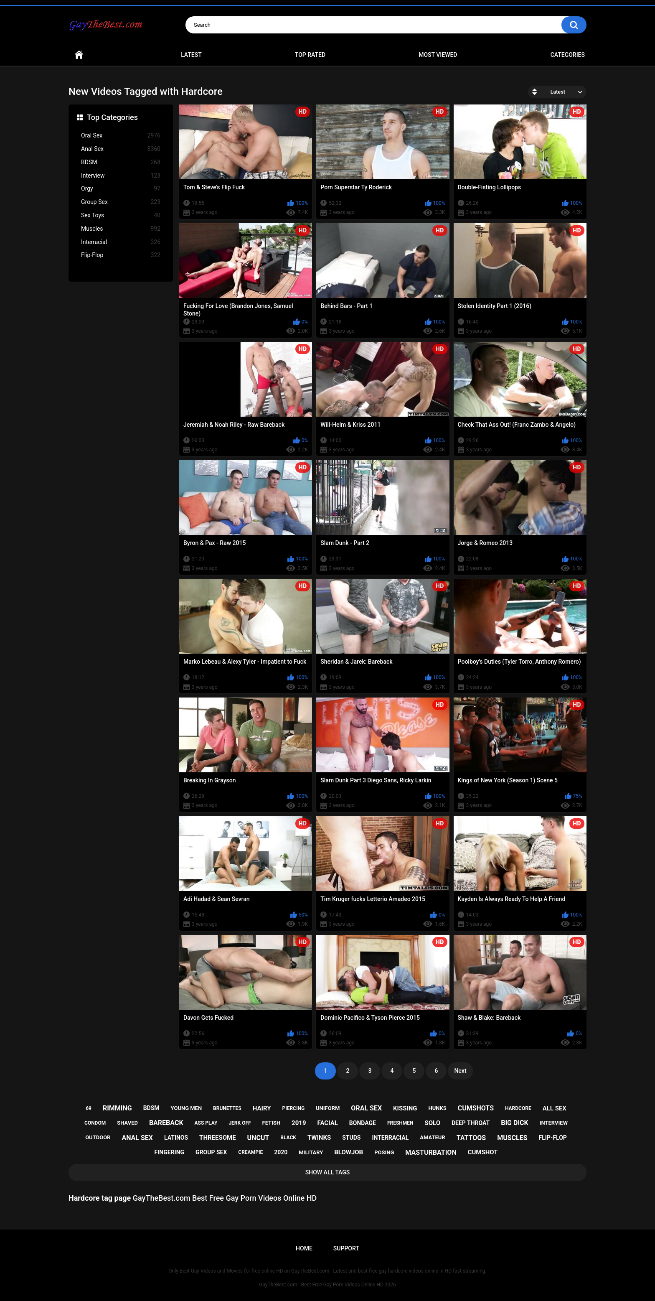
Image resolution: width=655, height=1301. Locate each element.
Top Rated (310, 54)
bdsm (151, 1108)
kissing (405, 1108)
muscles (512, 1138)
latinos (176, 1137)
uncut (258, 1138)
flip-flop (552, 1137)
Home (79, 55)
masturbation (430, 1152)
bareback (166, 1123)
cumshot (483, 1152)
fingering (170, 1152)
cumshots (476, 1108)
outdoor (97, 1137)
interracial (390, 1137)
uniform (328, 1108)
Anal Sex (120, 149)
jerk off (239, 1123)
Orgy (120, 188)
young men (186, 1108)
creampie (250, 1152)
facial (327, 1123)
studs (351, 1137)
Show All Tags (327, 1172)
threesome (217, 1137)
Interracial (120, 242)
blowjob (348, 1152)
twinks (319, 1137)
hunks (438, 1108)
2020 (280, 1152)
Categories (568, 54)
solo (432, 1123)
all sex (554, 1108)
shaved (127, 1123)
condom (95, 1123)
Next (460, 1070)
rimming (117, 1108)
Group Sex (120, 202)
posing (384, 1152)
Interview (120, 175)
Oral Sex (120, 135)
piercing (293, 1108)
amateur (432, 1137)
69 (88, 1108)
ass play (206, 1123)
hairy (262, 1108)
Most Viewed (438, 54)
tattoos (471, 1138)
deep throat (471, 1123)
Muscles (120, 228)
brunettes (227, 1108)
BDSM (120, 162)
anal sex (137, 1138)
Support (346, 1248)
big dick (514, 1123)
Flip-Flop (120, 255)
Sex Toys (120, 215)
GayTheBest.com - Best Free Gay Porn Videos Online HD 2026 (327, 1285)
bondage (362, 1123)
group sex (211, 1152)
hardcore (518, 1108)
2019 (299, 1123)
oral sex (366, 1108)
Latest (191, 54)
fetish (271, 1123)
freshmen (400, 1123)
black (288, 1138)
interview (554, 1123)
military (311, 1152)
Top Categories (112, 117)
